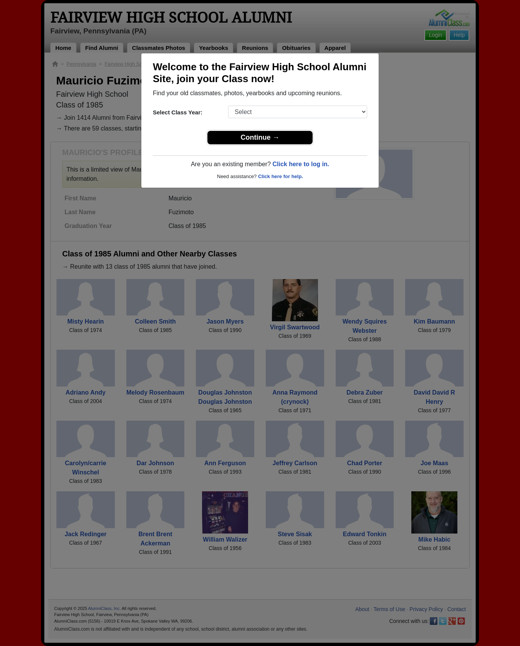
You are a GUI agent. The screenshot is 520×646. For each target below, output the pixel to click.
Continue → (260, 137)
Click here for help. (280, 176)
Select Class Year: (177, 112)
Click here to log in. (300, 164)
